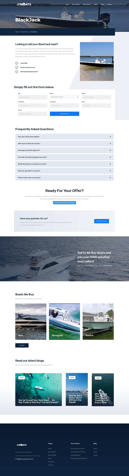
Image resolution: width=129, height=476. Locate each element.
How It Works (76, 4)
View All (22, 345)
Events (96, 455)
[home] (24, 4)
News (95, 448)
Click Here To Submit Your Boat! (64, 202)
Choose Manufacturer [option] (57, 97)
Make (51, 93)
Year (19, 93)
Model (83, 93)
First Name (21, 101)
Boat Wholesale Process (78, 452)
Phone (20, 110)
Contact (109, 4)
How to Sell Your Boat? (78, 448)
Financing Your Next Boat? (79, 458)
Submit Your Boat (101, 221)
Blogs (95, 452)
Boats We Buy (87, 4)
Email (83, 101)
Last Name (53, 101)
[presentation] (98, 113)
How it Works (52, 452)
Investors (51, 462)
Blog (102, 4)
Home (67, 4)
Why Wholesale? (75, 455)
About (96, 4)
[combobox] (64, 97)
